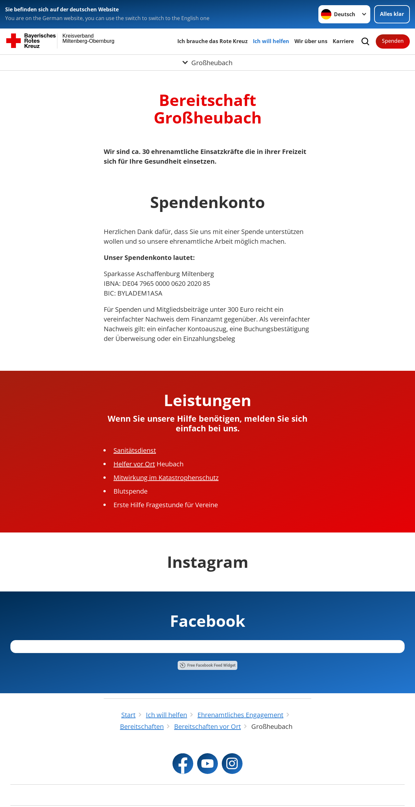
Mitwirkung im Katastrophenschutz (166, 477)
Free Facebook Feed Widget (208, 786)
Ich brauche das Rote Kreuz (212, 41)
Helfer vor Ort (134, 464)
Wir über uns (310, 41)
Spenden (393, 40)
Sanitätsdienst (134, 450)
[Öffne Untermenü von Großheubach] (207, 62)
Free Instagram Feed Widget (206, 705)
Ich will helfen (271, 41)
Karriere (343, 41)
